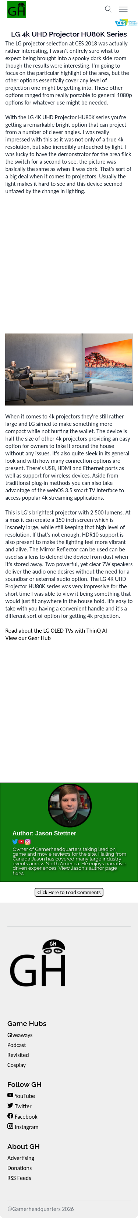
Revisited (18, 1054)
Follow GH (24, 1084)
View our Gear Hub (27, 637)
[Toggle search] (108, 9)
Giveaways (19, 1035)
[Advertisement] (69, 264)
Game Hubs (26, 1023)
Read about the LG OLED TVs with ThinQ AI (56, 630)
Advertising (20, 1157)
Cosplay (16, 1064)
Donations (19, 1167)
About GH (23, 1146)
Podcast (16, 1044)
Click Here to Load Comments (69, 892)
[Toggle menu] (123, 9)
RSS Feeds (19, 1177)
